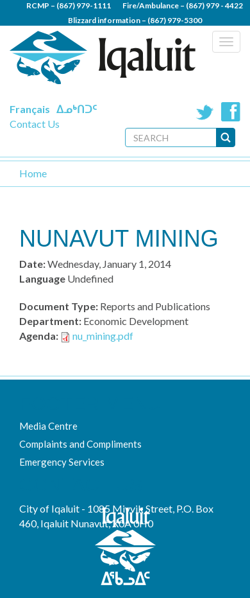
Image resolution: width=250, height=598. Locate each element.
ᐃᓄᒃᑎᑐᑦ (76, 109)
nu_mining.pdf (102, 336)
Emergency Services (61, 462)
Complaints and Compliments (80, 444)
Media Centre (48, 426)
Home (33, 173)
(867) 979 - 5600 (161, 35)
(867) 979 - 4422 (214, 5)
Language (42, 278)
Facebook (230, 111)
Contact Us (35, 124)
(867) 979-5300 (174, 20)
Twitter (205, 111)
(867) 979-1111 (83, 5)
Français (30, 109)
